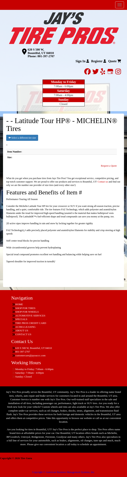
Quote (114, 61)
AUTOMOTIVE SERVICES (30, 315)
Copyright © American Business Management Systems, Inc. (63, 472)
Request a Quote (109, 165)
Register (98, 61)
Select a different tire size (22, 137)
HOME (19, 304)
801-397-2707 (46, 56)
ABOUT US (21, 330)
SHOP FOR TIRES (25, 308)
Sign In (82, 61)
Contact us (103, 181)
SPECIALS (21, 319)
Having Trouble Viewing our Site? (18, 469)
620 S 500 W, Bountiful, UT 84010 (41, 51)
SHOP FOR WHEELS (27, 311)
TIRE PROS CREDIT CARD (30, 323)
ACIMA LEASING (25, 326)
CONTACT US (23, 334)
